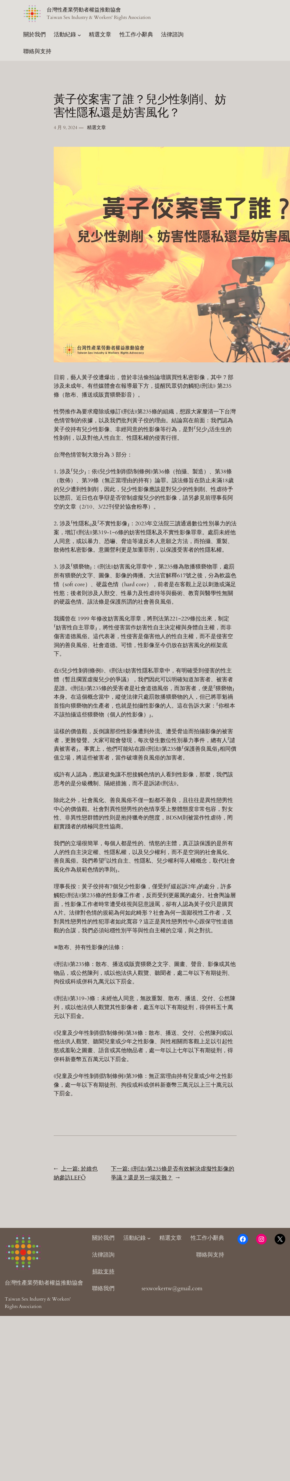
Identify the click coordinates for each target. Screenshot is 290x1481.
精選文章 (96, 127)
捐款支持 (103, 1271)
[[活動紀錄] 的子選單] (79, 35)
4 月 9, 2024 (65, 127)
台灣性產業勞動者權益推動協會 (84, 9)
